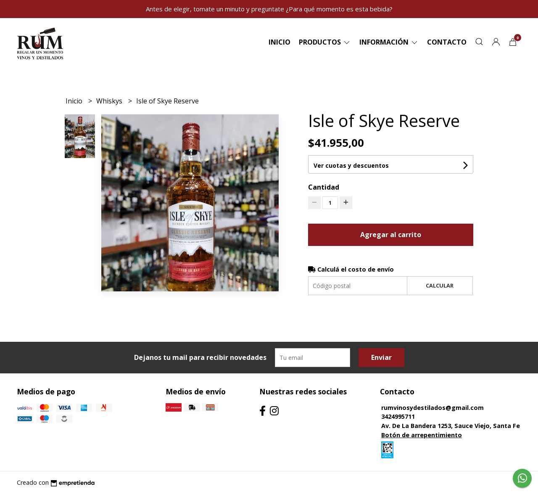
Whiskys (110, 101)
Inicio (279, 42)
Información (389, 42)
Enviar (381, 357)
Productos (325, 42)
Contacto (447, 42)
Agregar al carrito (390, 234)
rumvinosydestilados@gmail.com (432, 408)
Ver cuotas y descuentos (351, 165)
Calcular (440, 285)
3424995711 (398, 416)
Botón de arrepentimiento (421, 435)
